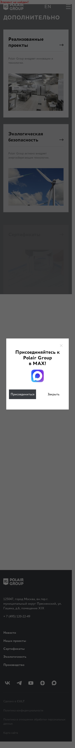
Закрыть (53, 394)
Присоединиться (22, 394)
